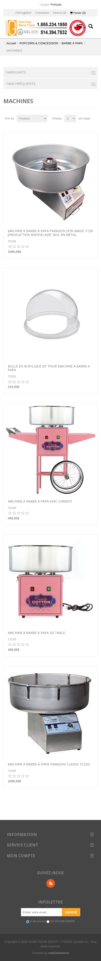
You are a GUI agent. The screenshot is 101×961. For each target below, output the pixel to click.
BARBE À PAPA (72, 43)
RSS (50, 883)
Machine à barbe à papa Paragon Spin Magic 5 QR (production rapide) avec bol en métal (50, 233)
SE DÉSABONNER (62, 921)
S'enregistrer (23, 13)
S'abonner (38, 921)
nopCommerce (58, 953)
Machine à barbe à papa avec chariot (40, 501)
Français (56, 4)
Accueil (11, 43)
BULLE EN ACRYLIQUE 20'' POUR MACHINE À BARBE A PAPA (49, 368)
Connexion (42, 13)
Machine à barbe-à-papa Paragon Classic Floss (49, 764)
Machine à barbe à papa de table (36, 633)
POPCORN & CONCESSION (39, 43)
